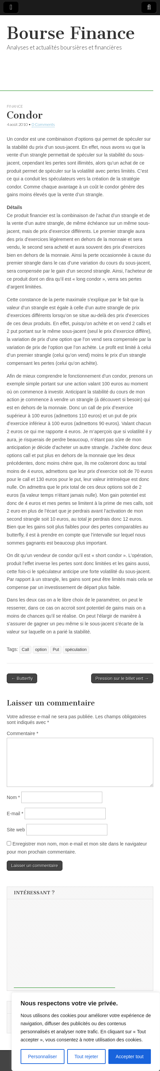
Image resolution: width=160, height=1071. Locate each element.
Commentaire (22, 733)
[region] (85, 1031)
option (41, 649)
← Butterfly (22, 678)
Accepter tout (130, 1056)
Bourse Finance (71, 33)
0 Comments (43, 124)
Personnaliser (42, 1056)
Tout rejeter (86, 1056)
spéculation (76, 649)
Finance (15, 106)
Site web (16, 829)
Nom (13, 797)
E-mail (15, 813)
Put (56, 649)
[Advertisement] (64, 946)
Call (25, 649)
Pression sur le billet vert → (122, 678)
